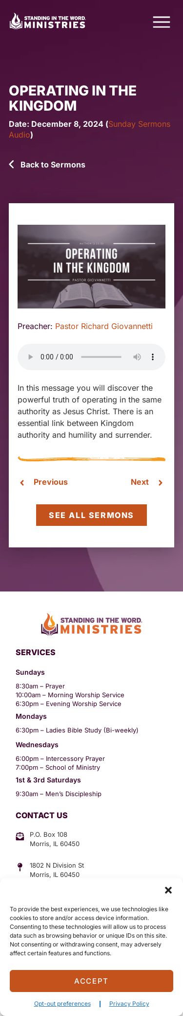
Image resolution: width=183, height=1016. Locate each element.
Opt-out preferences (62, 1003)
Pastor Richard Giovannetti (104, 326)
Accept (91, 981)
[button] (168, 890)
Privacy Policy (129, 1003)
